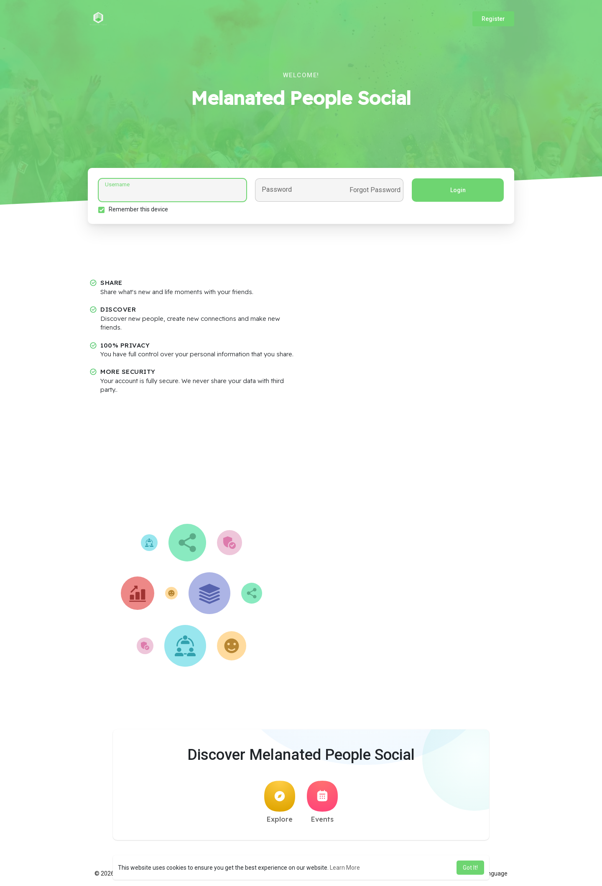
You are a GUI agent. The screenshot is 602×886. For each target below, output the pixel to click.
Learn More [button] (345, 867)
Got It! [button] (470, 867)
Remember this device (138, 209)
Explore (279, 802)
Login (458, 190)
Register (493, 18)
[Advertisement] (301, 461)
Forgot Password (374, 190)
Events (322, 802)
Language (491, 873)
